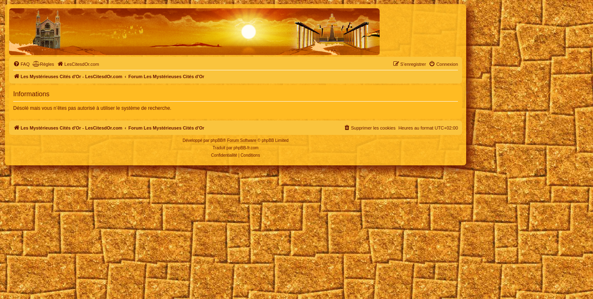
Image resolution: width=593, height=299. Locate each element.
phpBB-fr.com (246, 148)
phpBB (216, 140)
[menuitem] (21, 64)
